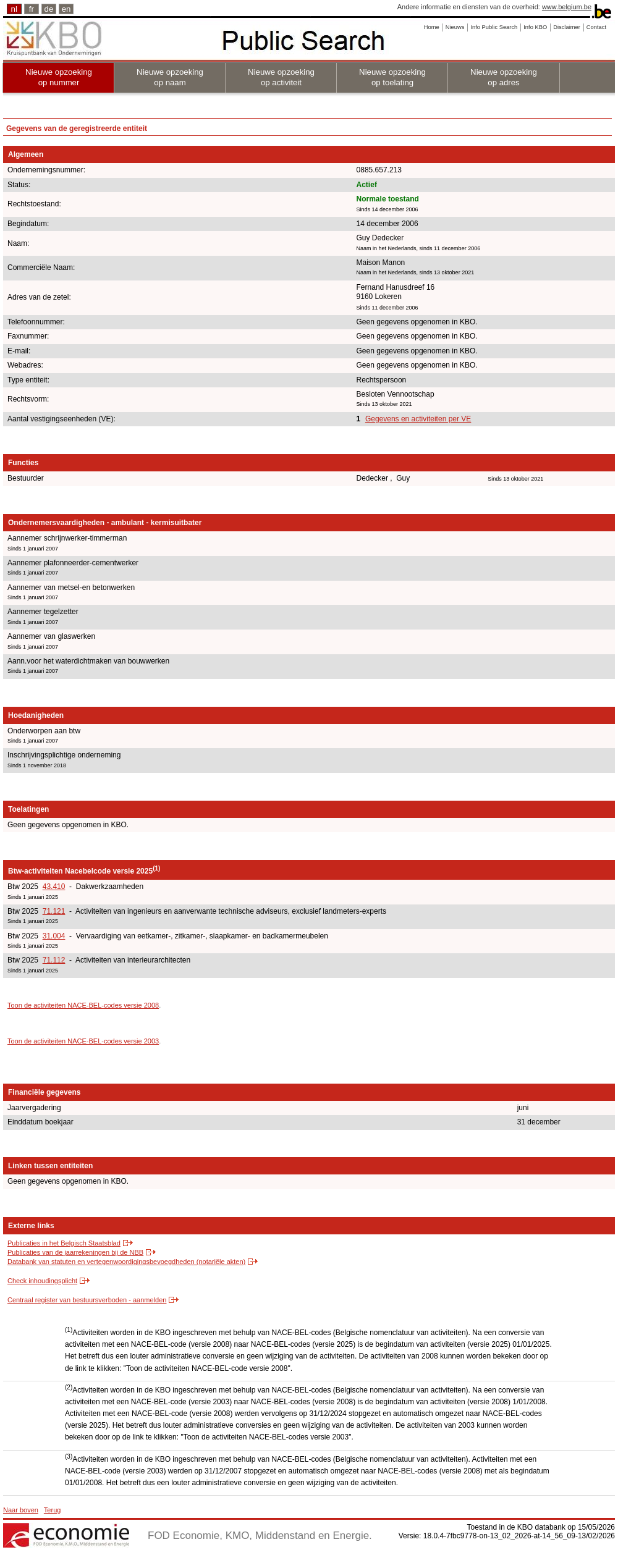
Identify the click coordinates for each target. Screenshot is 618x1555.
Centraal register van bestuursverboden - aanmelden (86, 1300)
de (49, 9)
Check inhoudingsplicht (42, 1280)
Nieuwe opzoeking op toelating (392, 77)
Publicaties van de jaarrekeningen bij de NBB (75, 1252)
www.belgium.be (566, 7)
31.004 (54, 936)
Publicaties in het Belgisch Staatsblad (64, 1243)
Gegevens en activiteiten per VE (418, 419)
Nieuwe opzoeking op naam (170, 77)
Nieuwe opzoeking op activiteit (281, 77)
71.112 (54, 960)
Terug (52, 1510)
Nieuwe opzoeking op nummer (58, 77)
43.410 (54, 886)
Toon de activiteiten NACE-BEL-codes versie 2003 (83, 1041)
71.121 (54, 911)
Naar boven (20, 1510)
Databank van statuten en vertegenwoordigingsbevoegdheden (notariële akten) (126, 1261)
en (66, 9)
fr (31, 9)
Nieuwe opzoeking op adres (503, 77)
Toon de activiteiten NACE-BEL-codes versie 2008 (83, 1005)
